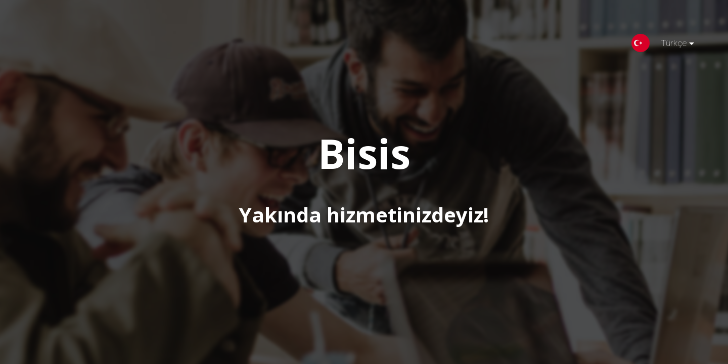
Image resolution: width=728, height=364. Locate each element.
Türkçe (669, 45)
